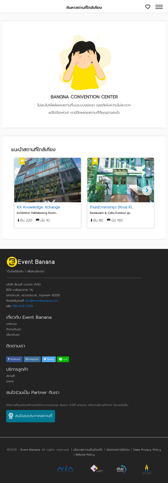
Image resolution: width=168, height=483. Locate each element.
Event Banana (30, 449)
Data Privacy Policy (147, 449)
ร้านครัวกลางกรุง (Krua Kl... (112, 207)
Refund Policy (85, 454)
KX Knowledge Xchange (38, 207)
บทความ (11, 324)
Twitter (49, 359)
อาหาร (10, 381)
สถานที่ (10, 376)
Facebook (14, 359)
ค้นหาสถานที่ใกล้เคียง (84, 8)
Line (63, 359)
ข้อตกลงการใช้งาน (118, 449)
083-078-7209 (22, 306)
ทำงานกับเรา (13, 329)
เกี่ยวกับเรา (13, 335)
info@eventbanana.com (41, 300)
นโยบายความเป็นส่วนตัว (88, 449)
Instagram (32, 359)
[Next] (147, 191)
